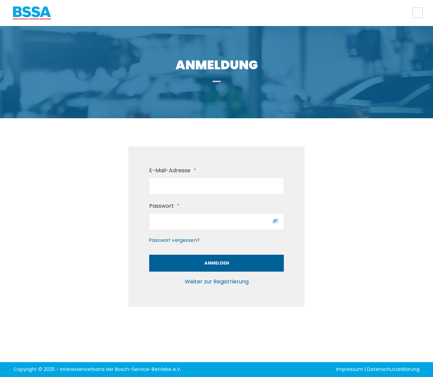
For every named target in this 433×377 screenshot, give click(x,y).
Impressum (349, 369)
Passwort (164, 206)
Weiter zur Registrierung (217, 281)
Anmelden (216, 263)
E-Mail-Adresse (172, 170)
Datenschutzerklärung (393, 369)
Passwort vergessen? (174, 240)
